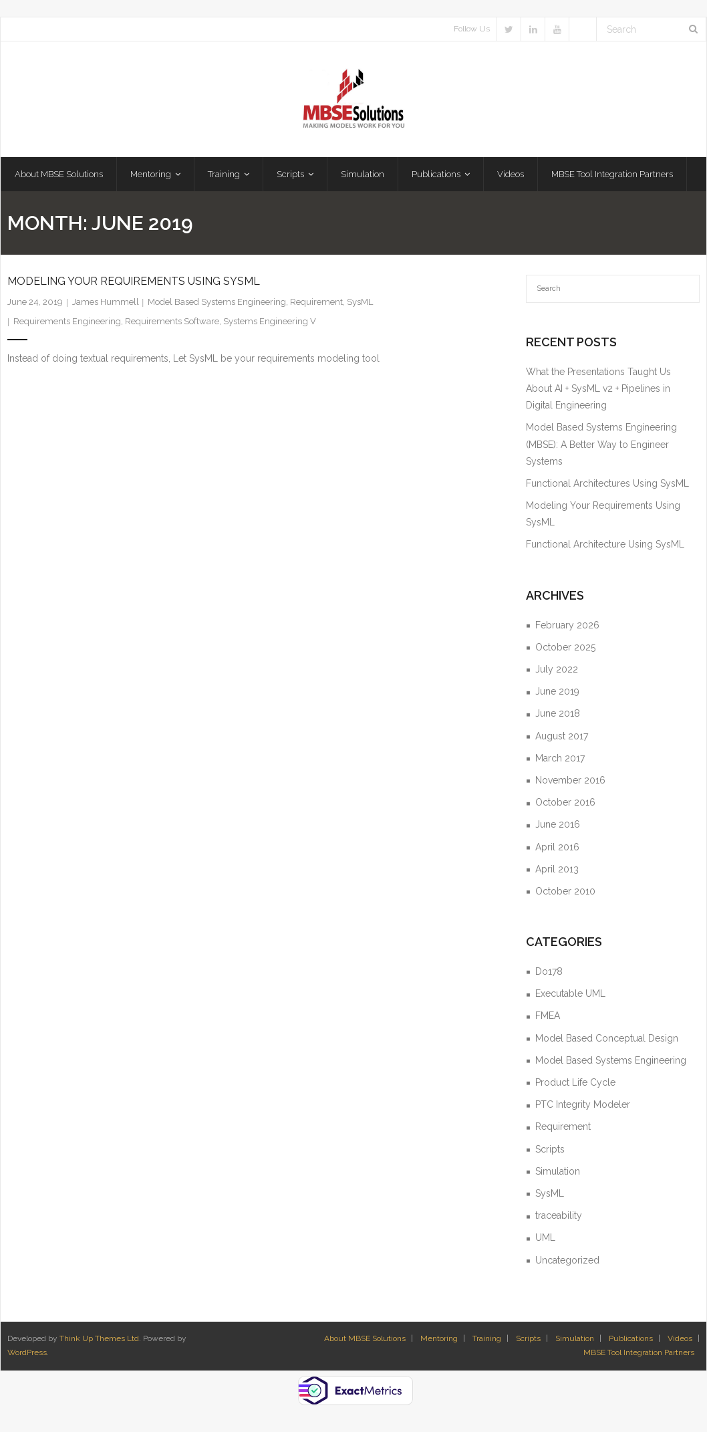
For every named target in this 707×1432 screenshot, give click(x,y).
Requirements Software (172, 321)
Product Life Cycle (575, 1082)
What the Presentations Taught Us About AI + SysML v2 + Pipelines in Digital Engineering (598, 388)
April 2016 (557, 847)
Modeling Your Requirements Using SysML (133, 281)
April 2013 (557, 869)
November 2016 (570, 780)
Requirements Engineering (67, 321)
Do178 (549, 971)
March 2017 (560, 758)
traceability (558, 1215)
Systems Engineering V (269, 321)
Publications (631, 1338)
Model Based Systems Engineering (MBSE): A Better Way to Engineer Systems (601, 444)
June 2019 (557, 691)
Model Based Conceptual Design (606, 1038)
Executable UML (570, 993)
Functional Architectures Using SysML (607, 483)
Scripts (550, 1149)
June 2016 (557, 824)
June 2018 (557, 713)
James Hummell (105, 302)
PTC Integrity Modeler (582, 1104)
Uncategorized (567, 1260)
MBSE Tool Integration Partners (638, 1352)
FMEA (547, 1015)
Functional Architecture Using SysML (605, 544)
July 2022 (556, 669)
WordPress (27, 1352)
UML (545, 1237)
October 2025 (565, 647)
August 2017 (561, 736)
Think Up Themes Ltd (99, 1338)
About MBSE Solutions (365, 1338)
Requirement (316, 302)
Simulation (557, 1171)
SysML (360, 302)
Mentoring (439, 1338)
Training (486, 1338)
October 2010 (565, 891)
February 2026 (567, 625)
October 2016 (565, 802)
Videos (680, 1338)
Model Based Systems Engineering (217, 302)
